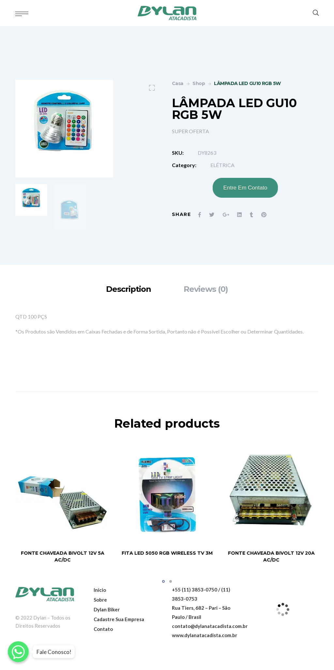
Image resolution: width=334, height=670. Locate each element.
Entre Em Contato (245, 188)
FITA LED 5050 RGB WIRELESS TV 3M (167, 553)
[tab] (128, 289)
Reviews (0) (206, 289)
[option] (31, 200)
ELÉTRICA (222, 165)
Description (128, 289)
